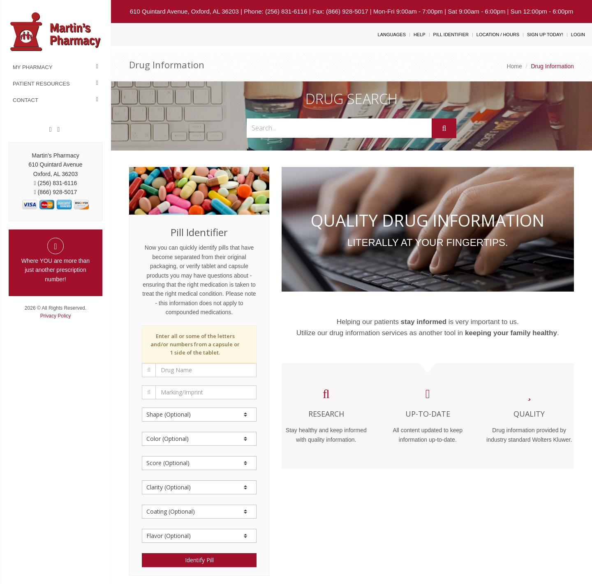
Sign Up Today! (545, 34)
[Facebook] (50, 129)
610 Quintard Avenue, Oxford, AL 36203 (184, 11)
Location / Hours (497, 34)
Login (578, 34)
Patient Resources (41, 84)
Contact (25, 100)
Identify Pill (199, 560)
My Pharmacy (33, 67)
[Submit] (444, 128)
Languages (392, 34)
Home (514, 66)
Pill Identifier (451, 34)
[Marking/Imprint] (206, 392)
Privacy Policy (55, 316)
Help (420, 34)
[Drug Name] (206, 370)
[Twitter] (58, 129)
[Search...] (339, 128)
